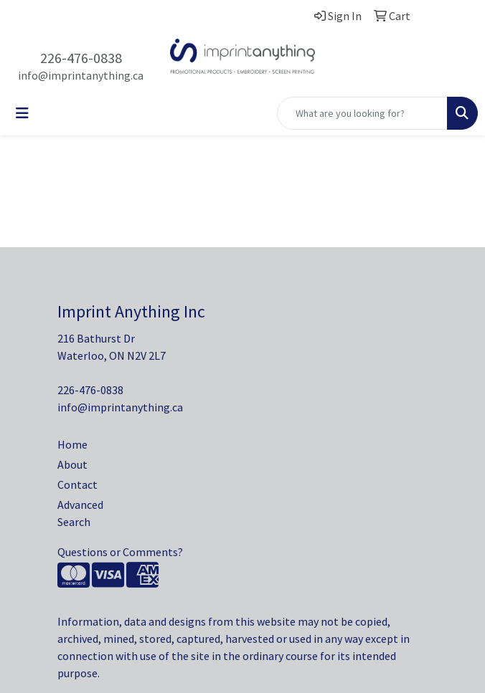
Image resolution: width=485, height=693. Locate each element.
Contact (77, 484)
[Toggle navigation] (22, 113)
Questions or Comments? (120, 552)
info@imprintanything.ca (80, 75)
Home (72, 444)
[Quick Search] (362, 113)
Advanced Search (80, 513)
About (72, 464)
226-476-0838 (81, 58)
